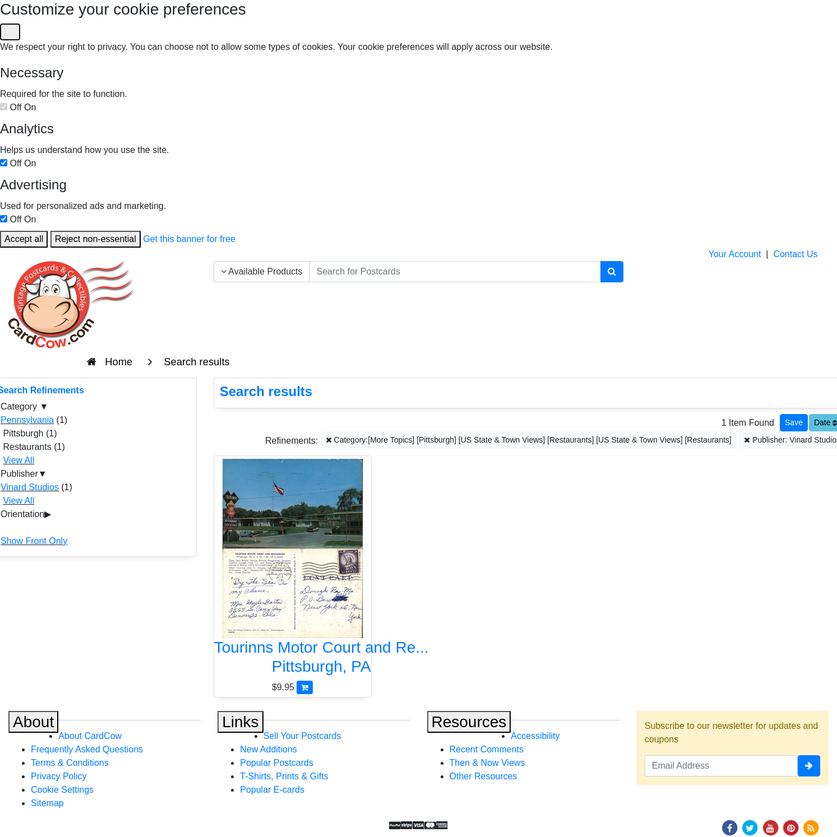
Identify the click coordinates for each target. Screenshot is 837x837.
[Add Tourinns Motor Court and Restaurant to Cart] (305, 687)
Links (240, 722)
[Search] (611, 271)
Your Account (735, 254)
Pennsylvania (27, 420)
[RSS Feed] (811, 827)
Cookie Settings (62, 789)
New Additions (268, 749)
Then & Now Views (487, 763)
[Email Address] (721, 765)
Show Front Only (34, 541)
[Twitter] (750, 827)
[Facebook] (729, 827)
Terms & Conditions (70, 763)
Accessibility (535, 736)
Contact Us (795, 254)
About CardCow (90, 736)
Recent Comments (487, 749)
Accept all (23, 239)
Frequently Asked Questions (87, 749)
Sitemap (47, 803)
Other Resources (483, 776)
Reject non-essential (95, 239)
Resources (469, 722)
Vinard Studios (30, 487)
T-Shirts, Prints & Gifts (284, 776)
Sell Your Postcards (302, 736)
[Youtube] (770, 827)
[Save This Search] (794, 422)
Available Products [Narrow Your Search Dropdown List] (262, 271)
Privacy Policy (59, 776)
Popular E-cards (272, 789)
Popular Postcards (276, 763)
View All (18, 460)
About (33, 722)
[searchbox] (455, 271)
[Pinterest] (791, 827)
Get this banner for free (189, 239)
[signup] (809, 765)
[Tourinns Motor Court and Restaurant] (292, 569)
